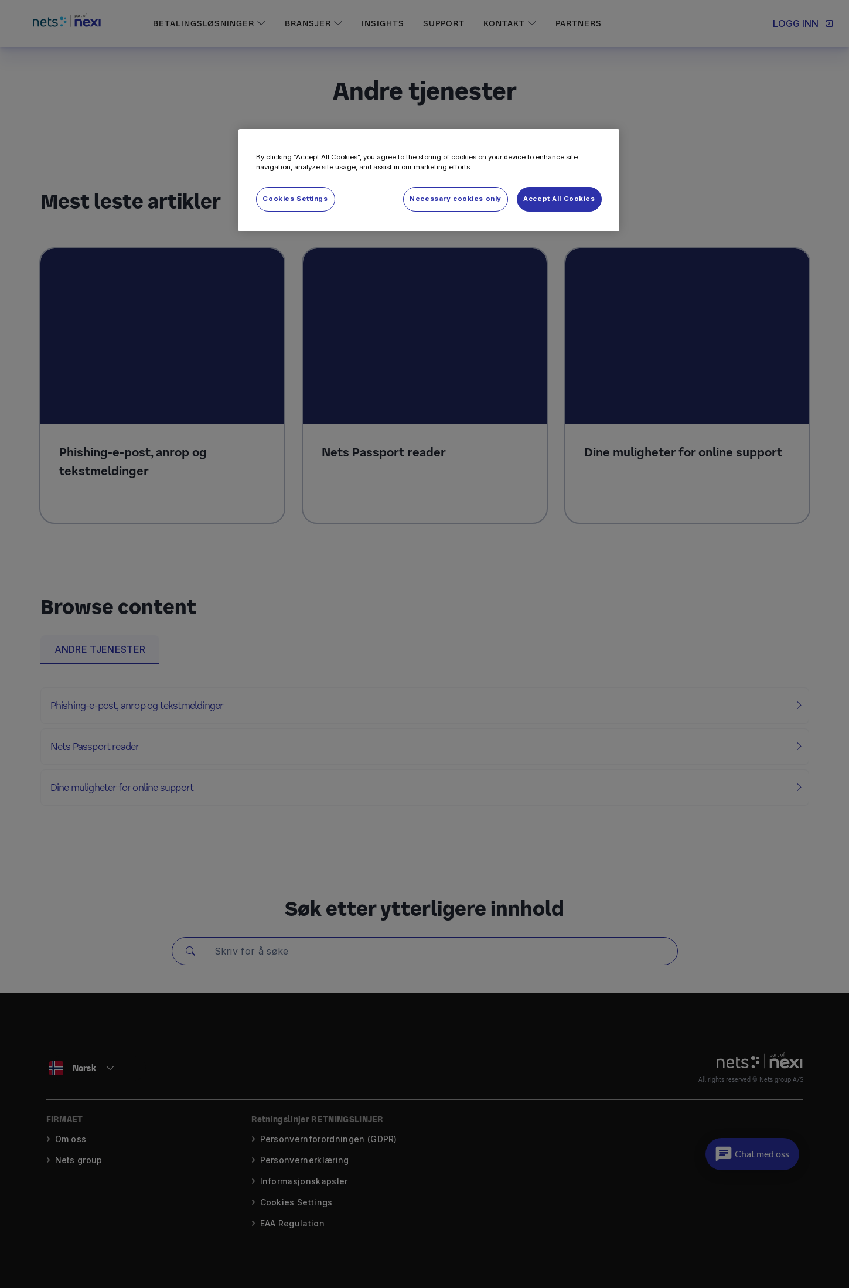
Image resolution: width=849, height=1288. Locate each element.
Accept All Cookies (559, 199)
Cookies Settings (295, 199)
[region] (428, 180)
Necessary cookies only (456, 199)
